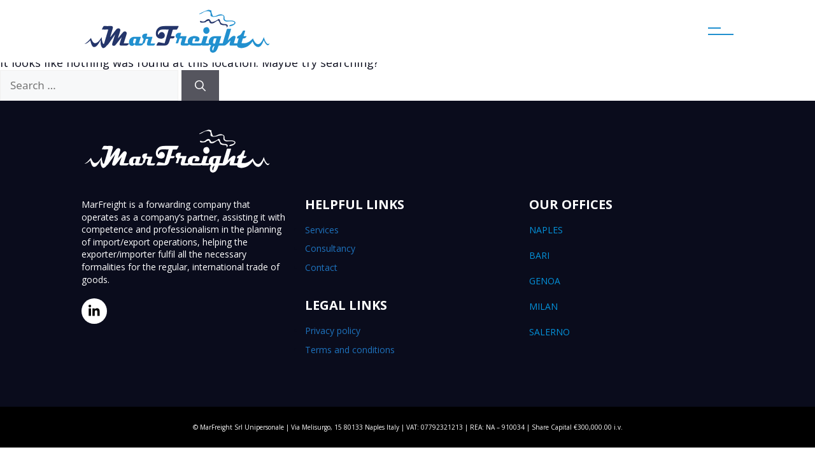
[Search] (200, 85)
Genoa (631, 281)
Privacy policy (332, 330)
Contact (321, 267)
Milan (631, 306)
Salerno (631, 332)
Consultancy (330, 248)
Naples (631, 230)
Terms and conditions (350, 350)
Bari (631, 255)
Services (322, 230)
